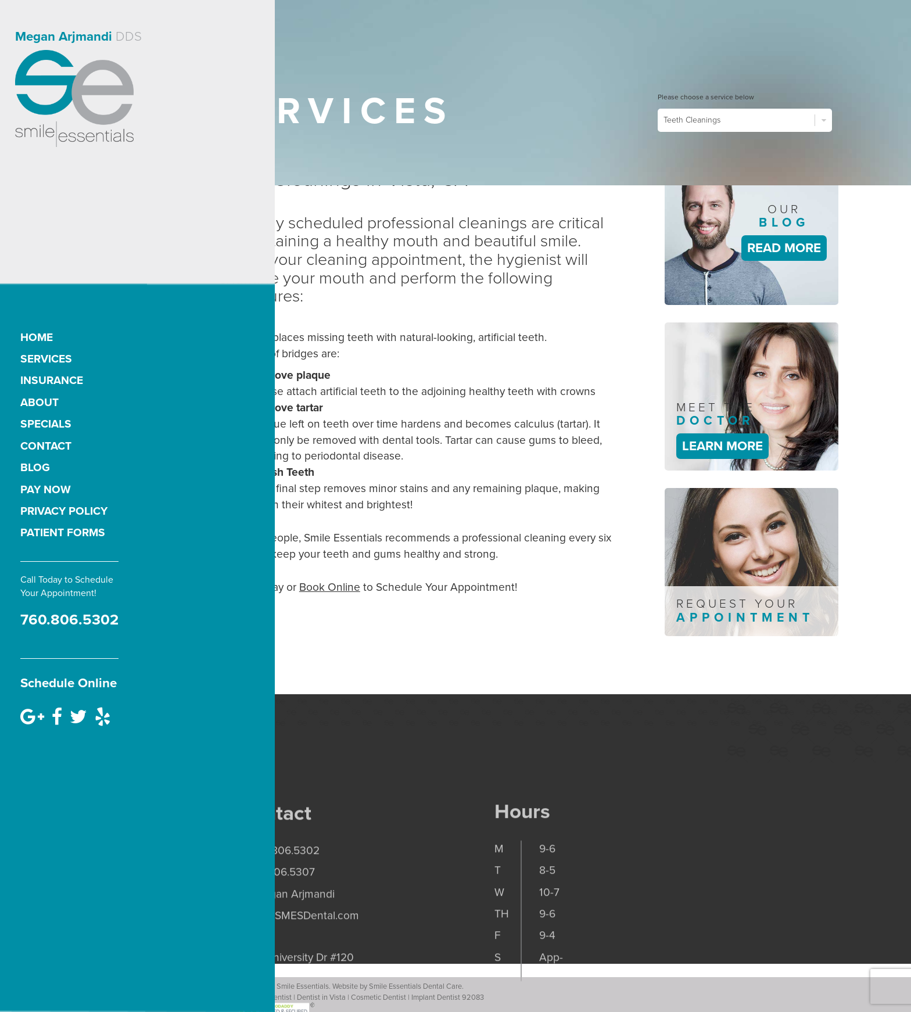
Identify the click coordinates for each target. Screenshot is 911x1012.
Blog (35, 467)
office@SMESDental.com (299, 966)
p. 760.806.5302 (279, 901)
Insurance (51, 380)
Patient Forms (62, 532)
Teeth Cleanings (744, 120)
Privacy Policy (63, 511)
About (39, 402)
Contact (45, 446)
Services (46, 358)
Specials (45, 423)
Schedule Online (68, 683)
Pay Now (45, 489)
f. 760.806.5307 (277, 923)
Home (36, 337)
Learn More (722, 446)
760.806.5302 (69, 620)
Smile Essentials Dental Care (415, 998)
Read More (784, 248)
